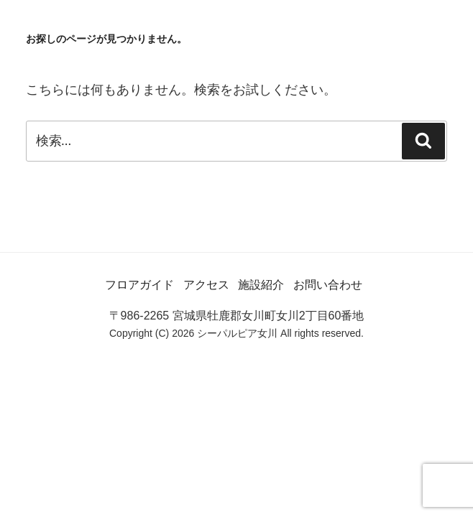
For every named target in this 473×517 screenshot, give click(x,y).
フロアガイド (139, 285)
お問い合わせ (327, 285)
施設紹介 (261, 285)
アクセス (206, 285)
